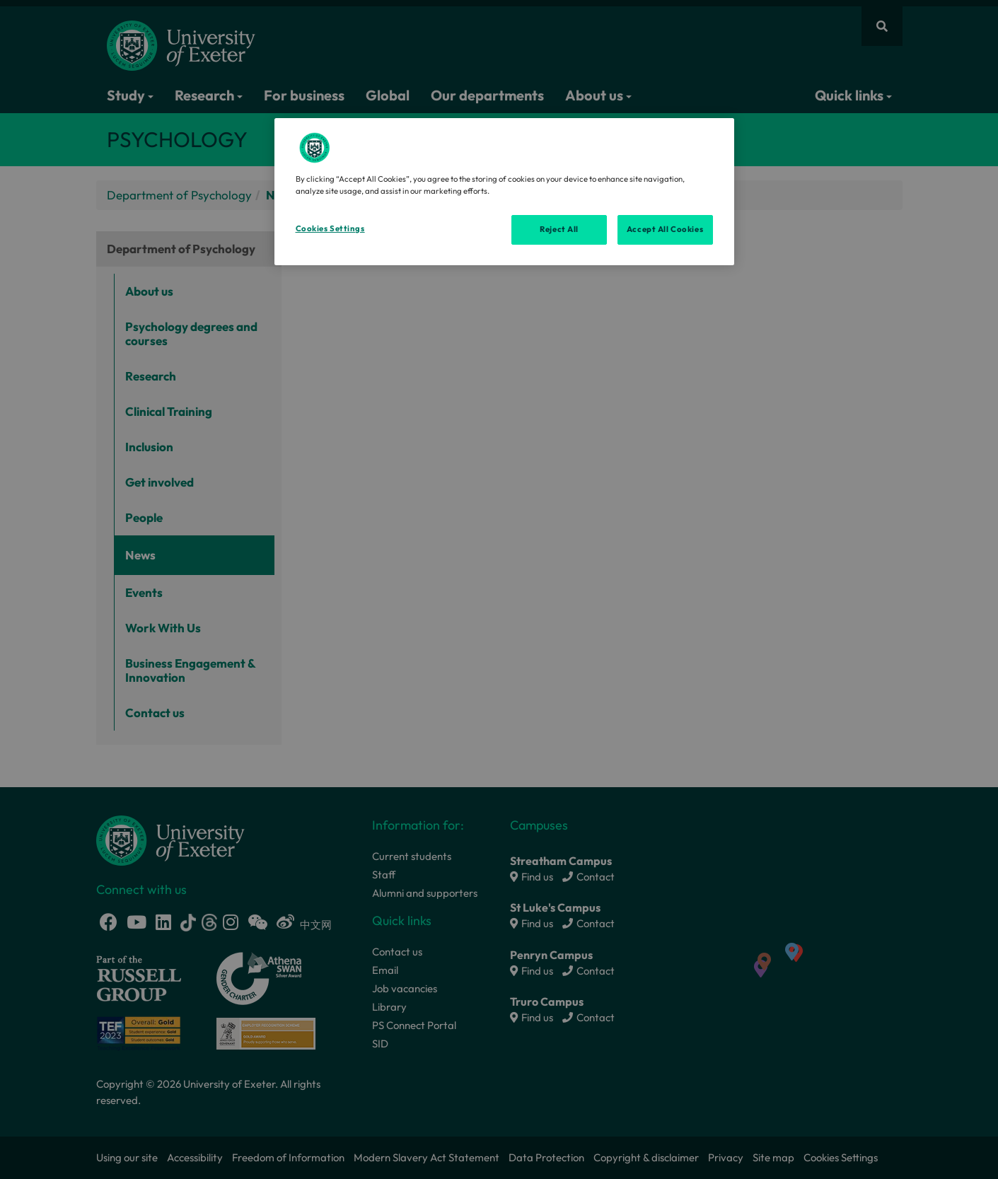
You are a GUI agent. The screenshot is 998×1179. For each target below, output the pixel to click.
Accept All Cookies (665, 229)
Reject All (559, 229)
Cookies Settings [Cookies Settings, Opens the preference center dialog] (330, 228)
